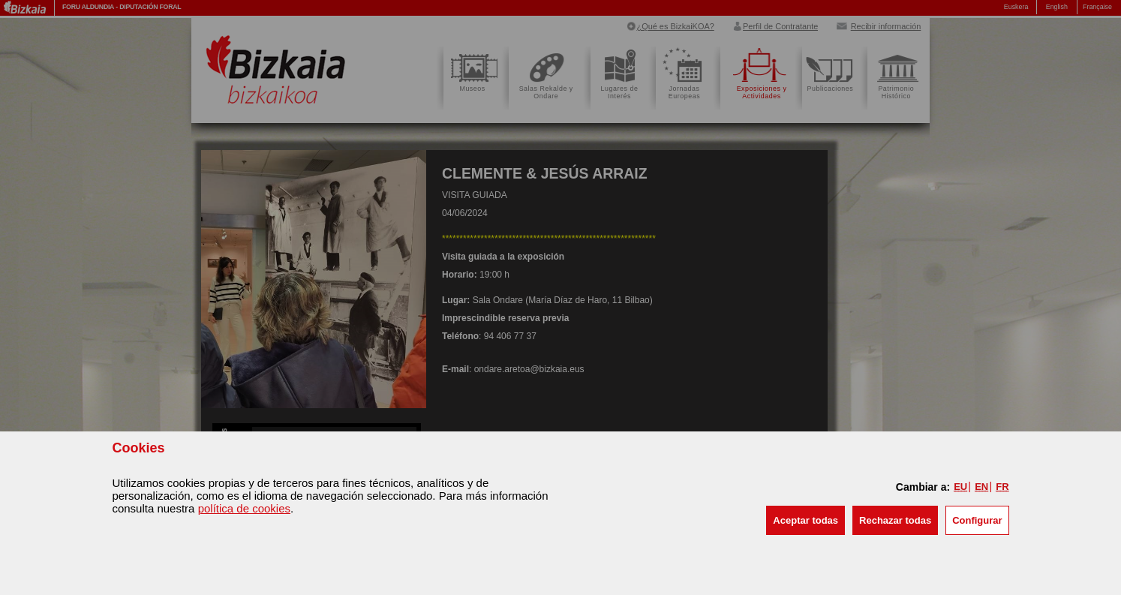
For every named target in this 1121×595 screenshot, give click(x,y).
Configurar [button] (977, 520)
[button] (805, 520)
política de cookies (244, 508)
